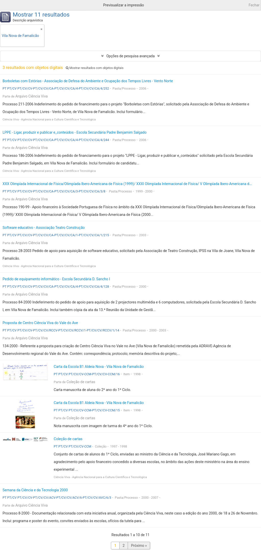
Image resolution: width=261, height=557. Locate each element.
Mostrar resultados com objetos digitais (94, 68)
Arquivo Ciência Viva (31, 96)
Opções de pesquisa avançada (130, 56)
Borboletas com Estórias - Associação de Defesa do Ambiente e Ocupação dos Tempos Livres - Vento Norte (88, 81)
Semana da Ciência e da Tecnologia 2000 (35, 490)
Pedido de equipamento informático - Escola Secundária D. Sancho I (56, 279)
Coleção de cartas (81, 382)
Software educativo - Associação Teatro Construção (44, 228)
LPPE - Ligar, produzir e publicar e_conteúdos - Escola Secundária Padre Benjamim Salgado (75, 132)
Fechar (254, 5)
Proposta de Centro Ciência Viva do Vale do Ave (40, 323)
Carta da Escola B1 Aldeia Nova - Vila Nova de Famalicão (99, 367)
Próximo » (139, 546)
